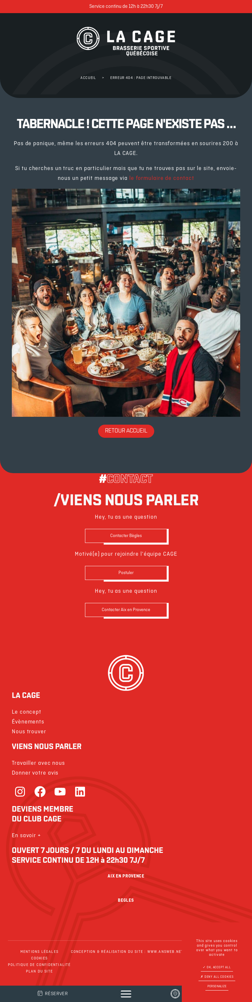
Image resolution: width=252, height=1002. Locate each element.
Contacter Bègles (126, 536)
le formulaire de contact (161, 178)
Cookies (39, 958)
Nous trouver (29, 731)
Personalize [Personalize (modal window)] (216, 986)
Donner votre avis (35, 773)
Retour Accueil (126, 431)
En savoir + (26, 835)
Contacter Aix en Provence (126, 610)
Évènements (28, 722)
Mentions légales (39, 952)
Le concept (26, 712)
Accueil (88, 78)
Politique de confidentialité (39, 965)
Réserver (52, 993)
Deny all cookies (216, 977)
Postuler (126, 573)
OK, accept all (217, 967)
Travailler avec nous (38, 763)
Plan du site (39, 971)
